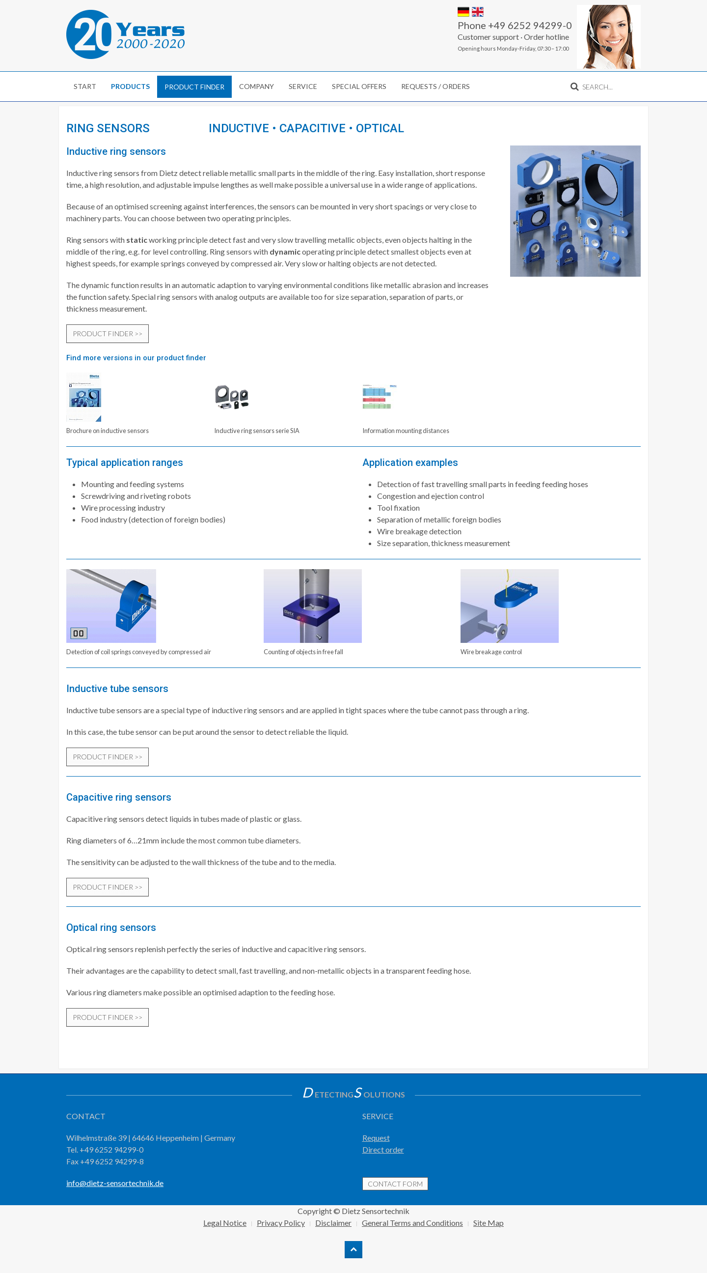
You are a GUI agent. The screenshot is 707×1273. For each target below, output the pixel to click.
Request (376, 1137)
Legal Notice (224, 1222)
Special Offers (359, 86)
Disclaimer (333, 1222)
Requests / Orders (435, 86)
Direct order (383, 1149)
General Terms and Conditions (412, 1222)
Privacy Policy (281, 1222)
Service (303, 86)
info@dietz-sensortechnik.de (114, 1182)
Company (256, 86)
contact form (395, 1184)
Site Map (488, 1222)
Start (85, 86)
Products (130, 86)
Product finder (194, 87)
